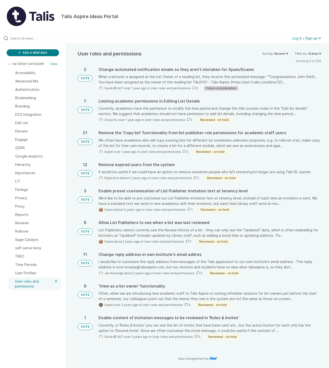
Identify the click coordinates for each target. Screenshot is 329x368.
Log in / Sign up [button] (306, 38)
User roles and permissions (170, 88)
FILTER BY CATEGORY (26, 64)
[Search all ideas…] (39, 38)
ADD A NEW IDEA (32, 52)
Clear (54, 64)
